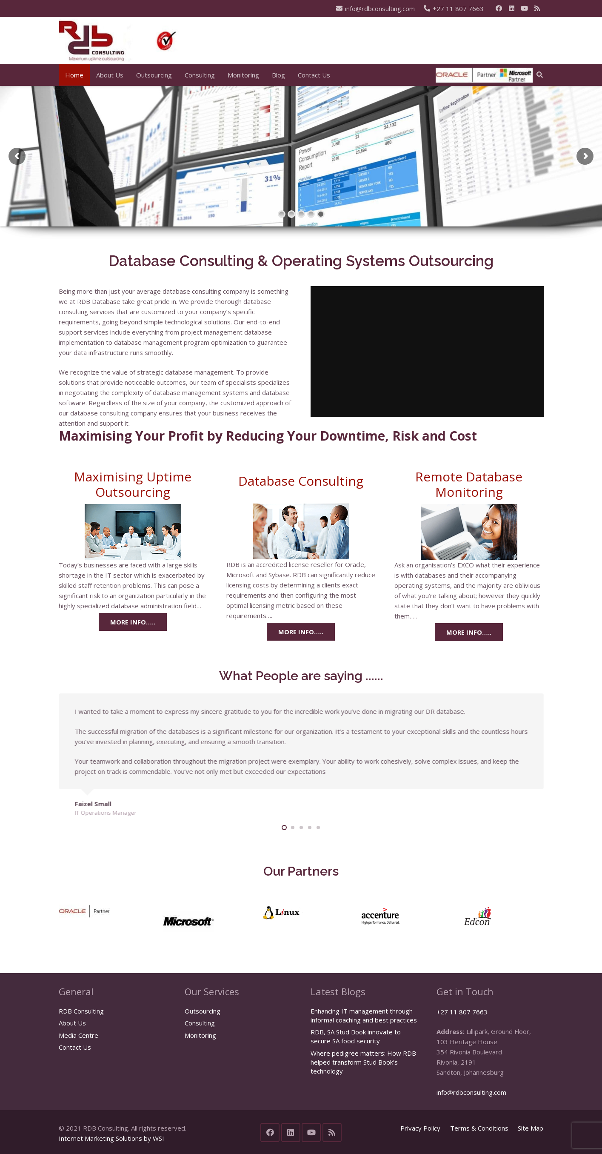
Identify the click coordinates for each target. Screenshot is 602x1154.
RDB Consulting (81, 1011)
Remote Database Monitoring (468, 484)
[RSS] (537, 8)
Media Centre (78, 1035)
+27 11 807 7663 (462, 1012)
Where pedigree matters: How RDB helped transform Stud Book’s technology (363, 1062)
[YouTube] (524, 8)
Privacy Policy (420, 1128)
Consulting (200, 1023)
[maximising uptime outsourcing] (133, 532)
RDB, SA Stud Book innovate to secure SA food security (356, 1036)
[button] (540, 75)
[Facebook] (499, 8)
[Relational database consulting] (300, 531)
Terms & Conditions (479, 1128)
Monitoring (200, 1035)
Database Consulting (300, 481)
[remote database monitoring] (468, 532)
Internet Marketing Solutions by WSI (111, 1138)
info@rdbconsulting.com (471, 1092)
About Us (72, 1023)
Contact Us (75, 1047)
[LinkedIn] (511, 8)
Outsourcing (202, 1011)
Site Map (530, 1128)
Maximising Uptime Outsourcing (132, 484)
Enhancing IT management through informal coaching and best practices (364, 1015)
